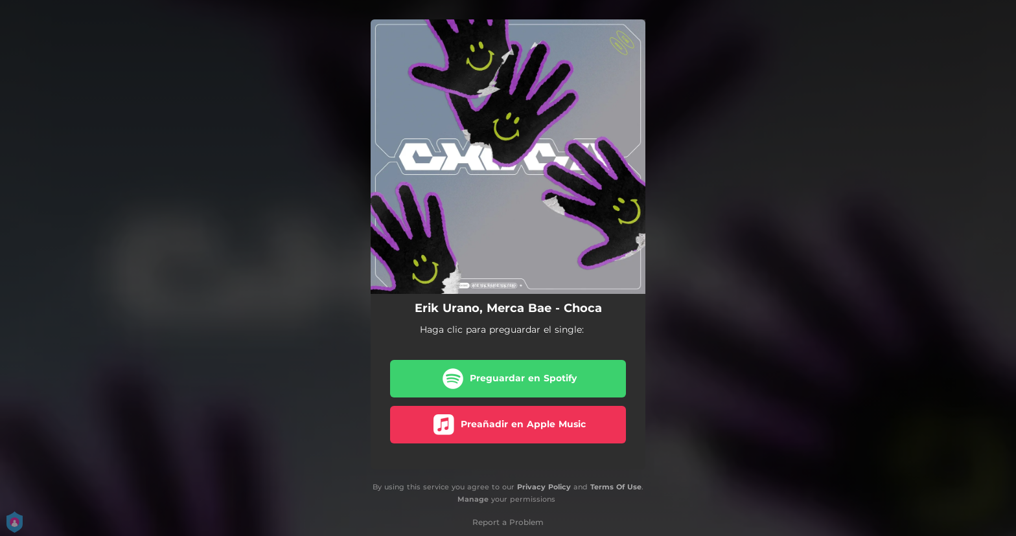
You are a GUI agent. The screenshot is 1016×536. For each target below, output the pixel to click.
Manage (473, 499)
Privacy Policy (544, 486)
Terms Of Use (615, 486)
